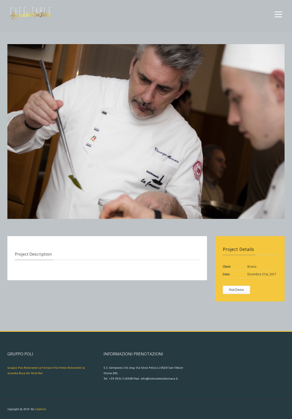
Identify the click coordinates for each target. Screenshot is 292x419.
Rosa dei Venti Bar (31, 373)
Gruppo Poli (15, 367)
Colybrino (40, 409)
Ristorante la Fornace (38, 367)
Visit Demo (236, 290)
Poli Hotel (60, 367)
